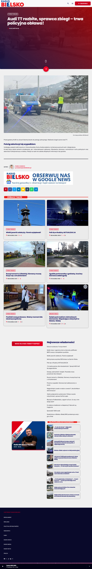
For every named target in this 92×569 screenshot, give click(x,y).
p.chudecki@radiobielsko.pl (23, 169)
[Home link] (12, 3)
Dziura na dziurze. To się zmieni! (57, 348)
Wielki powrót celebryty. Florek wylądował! (60, 357)
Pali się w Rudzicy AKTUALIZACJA (57, 364)
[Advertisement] (46, 45)
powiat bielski (12, 15)
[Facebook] (12, 560)
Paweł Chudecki (20, 167)
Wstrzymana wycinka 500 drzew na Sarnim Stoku (62, 360)
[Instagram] (10, 560)
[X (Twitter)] (6, 560)
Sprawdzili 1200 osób (53, 412)
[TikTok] (8, 560)
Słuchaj (83, 3)
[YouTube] (4, 560)
